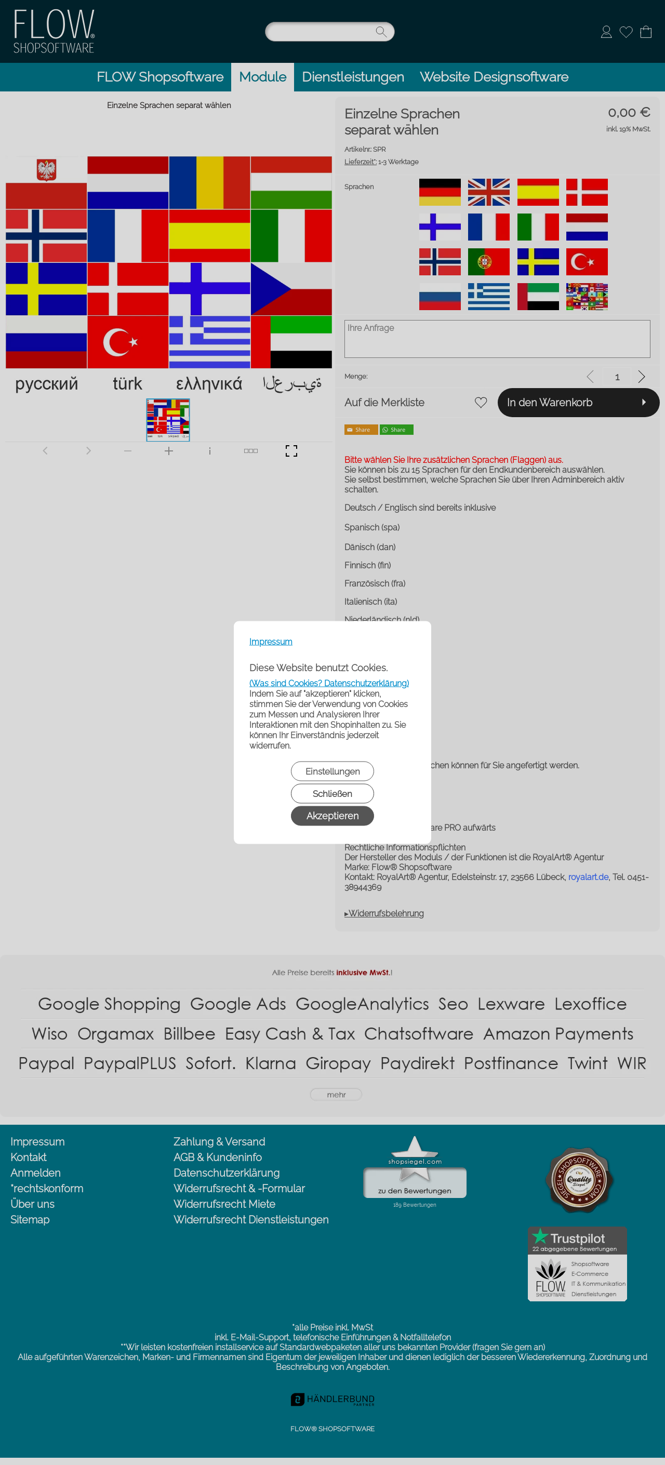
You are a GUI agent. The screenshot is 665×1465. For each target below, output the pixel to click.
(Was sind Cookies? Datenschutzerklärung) (329, 683)
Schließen (332, 794)
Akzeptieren (332, 815)
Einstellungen (332, 771)
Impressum (270, 642)
